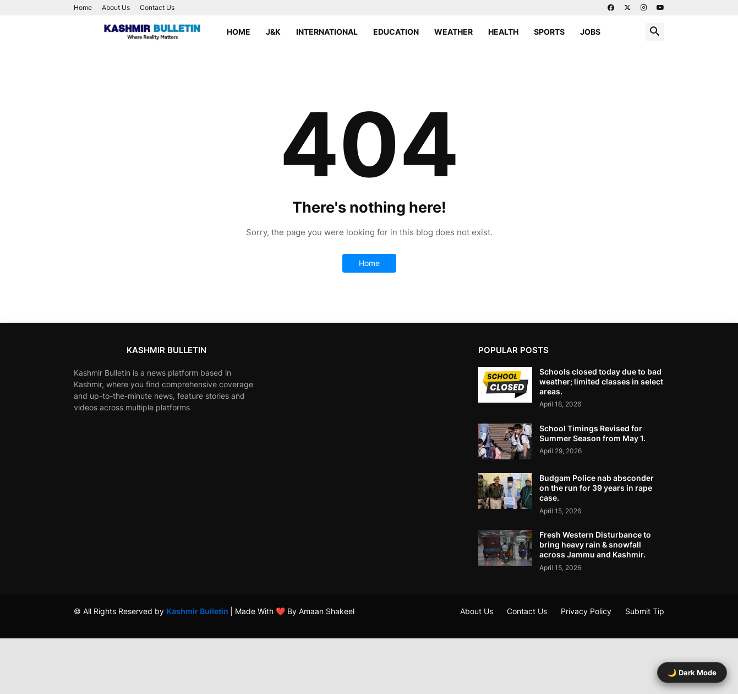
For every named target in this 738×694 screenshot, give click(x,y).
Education (396, 31)
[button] (655, 32)
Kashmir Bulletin (198, 611)
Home (83, 7)
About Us (116, 7)
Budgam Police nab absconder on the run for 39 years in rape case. (596, 487)
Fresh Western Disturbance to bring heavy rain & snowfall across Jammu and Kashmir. (595, 544)
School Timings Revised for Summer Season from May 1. (592, 433)
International (327, 31)
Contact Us (157, 7)
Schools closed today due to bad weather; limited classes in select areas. (601, 381)
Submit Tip (644, 611)
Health (503, 31)
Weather (453, 31)
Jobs (590, 31)
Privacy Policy (586, 611)
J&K (273, 31)
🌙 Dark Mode (692, 672)
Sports (549, 31)
